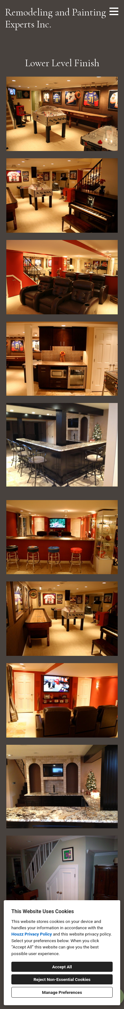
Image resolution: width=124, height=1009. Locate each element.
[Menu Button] (114, 11)
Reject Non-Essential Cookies (62, 979)
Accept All (62, 966)
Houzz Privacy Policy (31, 933)
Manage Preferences (62, 992)
